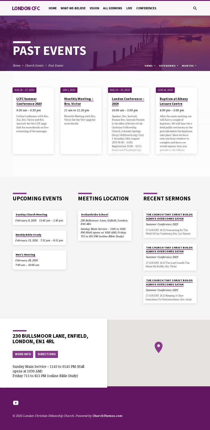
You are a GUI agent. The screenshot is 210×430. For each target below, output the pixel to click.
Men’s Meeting (25, 254)
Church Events (34, 65)
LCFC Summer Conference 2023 (29, 101)
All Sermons (112, 8)
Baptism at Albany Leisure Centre (174, 101)
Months (189, 65)
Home (53, 8)
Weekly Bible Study (28, 234)
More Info (23, 354)
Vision (94, 8)
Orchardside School (94, 214)
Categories (169, 65)
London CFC (26, 8)
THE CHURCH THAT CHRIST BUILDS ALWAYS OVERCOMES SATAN (169, 216)
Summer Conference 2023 (162, 224)
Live (129, 8)
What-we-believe (73, 8)
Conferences (146, 8)
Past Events (55, 65)
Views (150, 65)
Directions (47, 354)
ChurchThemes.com (107, 416)
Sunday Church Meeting (31, 214)
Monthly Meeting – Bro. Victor (79, 101)
